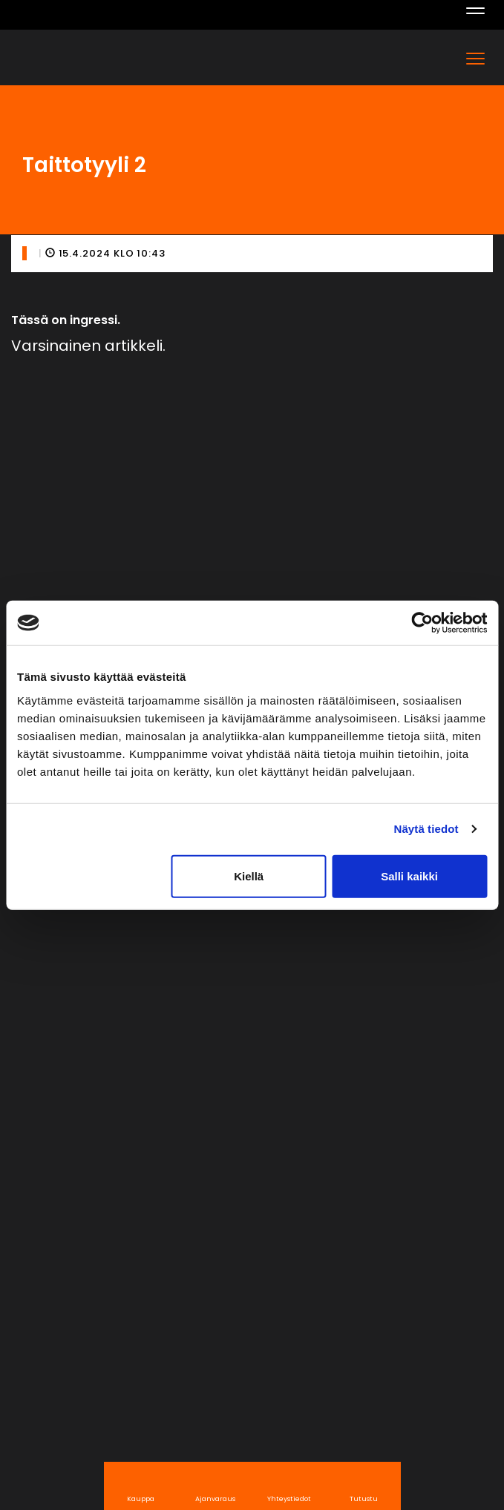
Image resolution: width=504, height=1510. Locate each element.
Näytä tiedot (426, 828)
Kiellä (249, 875)
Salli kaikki (409, 875)
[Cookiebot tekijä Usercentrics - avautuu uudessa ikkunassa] (422, 623)
